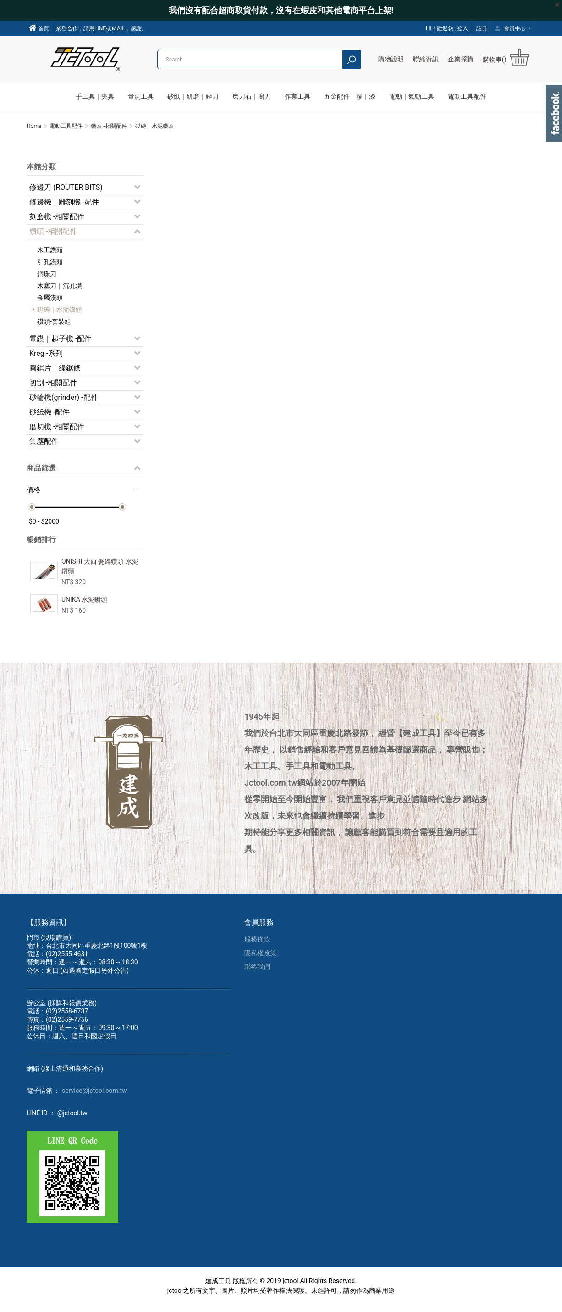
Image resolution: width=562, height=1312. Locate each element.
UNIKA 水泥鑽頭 (84, 604)
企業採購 (461, 59)
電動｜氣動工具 (411, 96)
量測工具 (141, 96)
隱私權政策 (260, 960)
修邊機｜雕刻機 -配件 (64, 207)
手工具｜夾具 (95, 96)
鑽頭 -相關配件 (53, 236)
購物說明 (391, 59)
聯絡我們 (257, 974)
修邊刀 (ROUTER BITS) (66, 192)
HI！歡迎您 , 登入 (447, 28)
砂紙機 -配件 (49, 417)
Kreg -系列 (46, 358)
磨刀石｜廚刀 (251, 96)
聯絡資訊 (426, 59)
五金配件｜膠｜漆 (349, 96)
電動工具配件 (467, 96)
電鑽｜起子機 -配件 (60, 343)
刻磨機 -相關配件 (56, 221)
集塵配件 (44, 446)
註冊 (481, 28)
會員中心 (511, 28)
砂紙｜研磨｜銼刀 (193, 96)
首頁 (39, 28)
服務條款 (257, 946)
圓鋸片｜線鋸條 (55, 373)
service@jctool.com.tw (94, 1098)
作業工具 (297, 96)
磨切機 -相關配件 (56, 431)
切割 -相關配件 (53, 387)
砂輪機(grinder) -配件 (63, 402)
